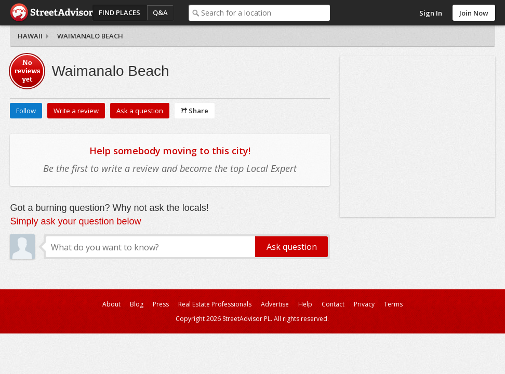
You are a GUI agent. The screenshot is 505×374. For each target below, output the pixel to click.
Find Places (119, 12)
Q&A (160, 12)
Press (161, 304)
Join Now (473, 13)
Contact (333, 304)
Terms (393, 304)
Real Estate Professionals (214, 304)
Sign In (430, 13)
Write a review (76, 110)
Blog (136, 304)
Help (305, 304)
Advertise (275, 304)
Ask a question (139, 110)
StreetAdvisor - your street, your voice (51, 12)
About (111, 304)
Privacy (364, 304)
